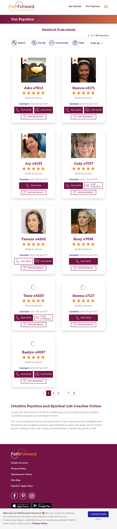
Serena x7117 (83, 296)
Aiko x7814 (33, 88)
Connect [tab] (58, 42)
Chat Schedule (93, 185)
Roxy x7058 (83, 239)
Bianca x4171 (83, 88)
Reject (98, 519)
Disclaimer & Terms (21, 474)
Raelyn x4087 (33, 352)
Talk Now (23, 110)
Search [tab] (18, 42)
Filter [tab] (78, 42)
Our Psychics (93, 6)
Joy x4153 (33, 163)
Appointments (34, 116)
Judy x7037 (83, 163)
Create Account (19, 462)
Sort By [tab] (39, 42)
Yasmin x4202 (33, 239)
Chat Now (43, 110)
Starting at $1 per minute (58, 29)
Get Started (75, 6)
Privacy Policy (40, 523)
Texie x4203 (33, 296)
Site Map (15, 480)
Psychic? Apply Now (22, 486)
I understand (98, 514)
